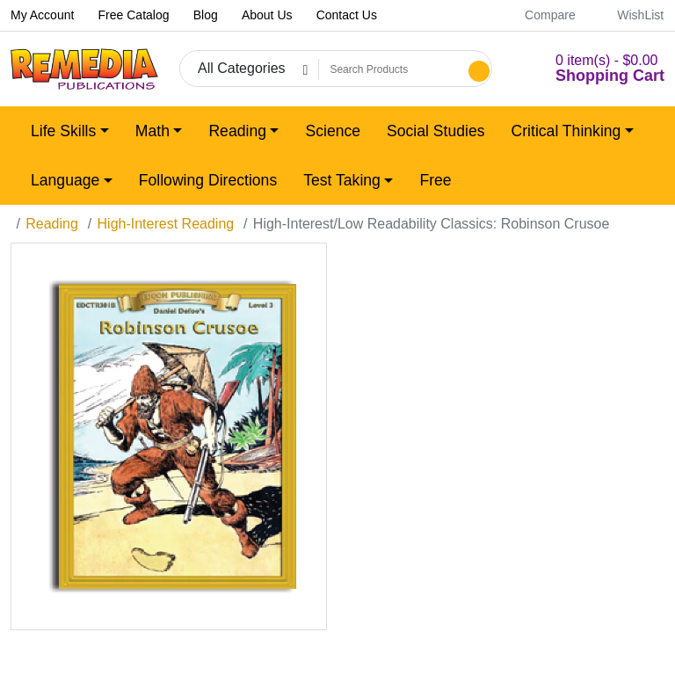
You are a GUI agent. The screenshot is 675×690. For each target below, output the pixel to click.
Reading (51, 223)
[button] (588, 69)
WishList (631, 15)
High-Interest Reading (166, 223)
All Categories (242, 68)
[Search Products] (391, 69)
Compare (540, 15)
